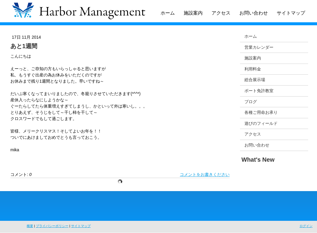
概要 (30, 226)
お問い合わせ (253, 12)
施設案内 (193, 12)
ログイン (306, 226)
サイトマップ (291, 12)
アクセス (221, 12)
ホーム (168, 12)
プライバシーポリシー (52, 226)
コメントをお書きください (205, 174)
